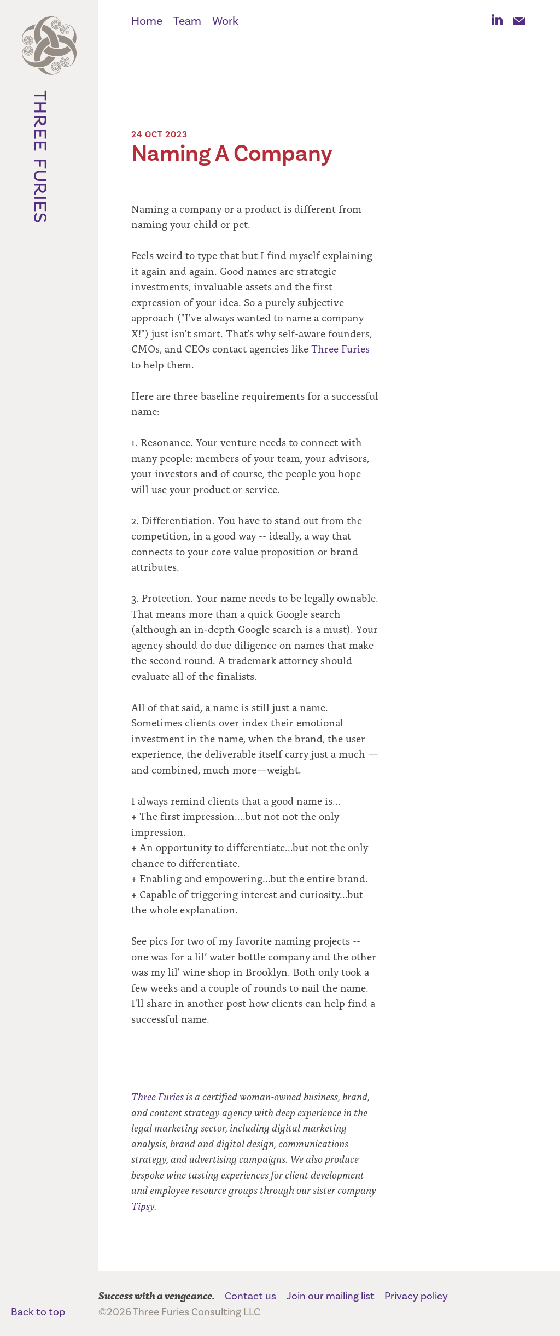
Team (187, 21)
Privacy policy (416, 1296)
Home (146, 21)
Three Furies (49, 125)
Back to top (38, 1312)
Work (225, 21)
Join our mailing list (331, 1296)
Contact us (250, 1296)
